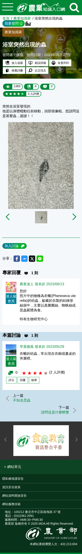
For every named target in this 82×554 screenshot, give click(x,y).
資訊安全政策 (11, 488)
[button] (12, 468)
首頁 (5, 18)
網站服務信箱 (11, 505)
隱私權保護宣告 (13, 480)
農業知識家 (22, 18)
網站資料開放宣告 (14, 497)
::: (80, 17)
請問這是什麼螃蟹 (54, 413)
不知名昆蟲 (22, 401)
